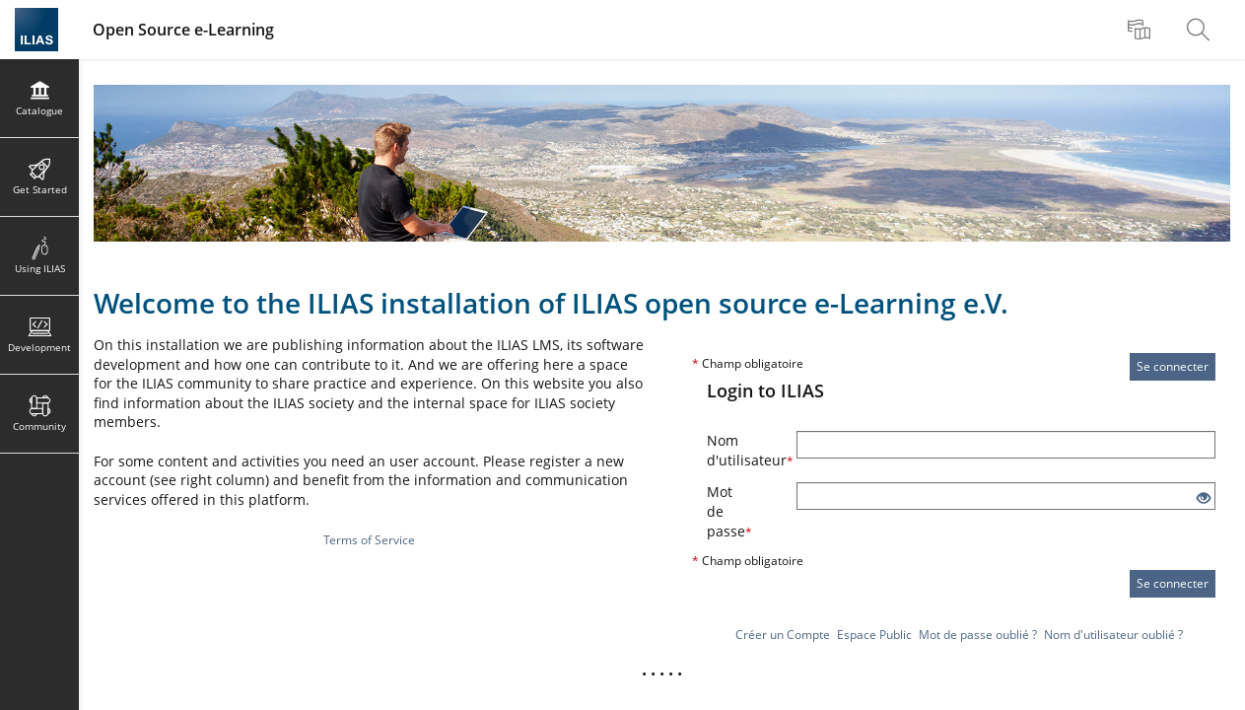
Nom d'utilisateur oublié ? (1113, 634)
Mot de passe (729, 511)
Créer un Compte (782, 634)
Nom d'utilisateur (744, 450)
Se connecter (1173, 366)
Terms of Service (369, 540)
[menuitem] (1141, 29)
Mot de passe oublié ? (978, 634)
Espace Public (874, 634)
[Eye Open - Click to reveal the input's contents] (1203, 498)
